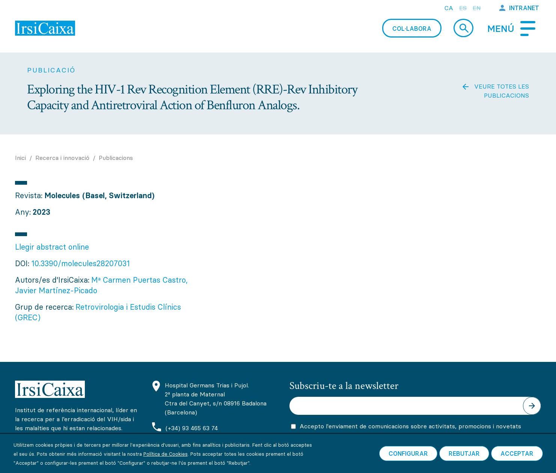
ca (448, 8)
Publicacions (116, 157)
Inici (20, 157)
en (477, 8)
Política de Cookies (165, 462)
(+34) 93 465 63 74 (192, 428)
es (463, 8)
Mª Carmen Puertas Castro (138, 280)
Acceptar (516, 461)
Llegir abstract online (52, 247)
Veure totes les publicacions (501, 91)
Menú (500, 28)
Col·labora (411, 28)
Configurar (408, 461)
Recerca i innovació (62, 157)
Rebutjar (464, 461)
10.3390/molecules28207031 (80, 263)
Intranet (524, 8)
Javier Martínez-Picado (56, 290)
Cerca (463, 28)
